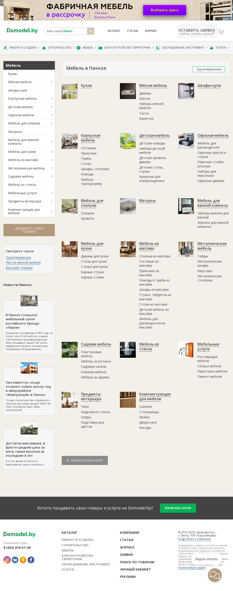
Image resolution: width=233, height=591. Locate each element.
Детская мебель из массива (154, 311)
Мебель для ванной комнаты (23, 141)
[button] (215, 575)
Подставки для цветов (92, 424)
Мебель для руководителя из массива (152, 323)
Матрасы (15, 131)
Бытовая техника (19, 268)
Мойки (144, 417)
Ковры (86, 417)
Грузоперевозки (18, 257)
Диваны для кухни (95, 256)
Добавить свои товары (29, 230)
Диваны (145, 93)
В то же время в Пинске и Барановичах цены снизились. (29, 447)
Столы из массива (153, 304)
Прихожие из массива (149, 273)
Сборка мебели (209, 366)
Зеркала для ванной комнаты (213, 224)
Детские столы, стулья (151, 169)
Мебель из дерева (95, 377)
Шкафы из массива (154, 289)
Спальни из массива (154, 256)
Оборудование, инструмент (182, 48)
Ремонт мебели (210, 376)
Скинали (145, 406)
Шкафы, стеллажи (95, 169)
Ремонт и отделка (21, 48)
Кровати (87, 218)
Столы (86, 163)
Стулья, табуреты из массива (155, 297)
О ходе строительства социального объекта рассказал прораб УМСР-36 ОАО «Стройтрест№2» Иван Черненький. (29, 390)
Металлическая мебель (26, 168)
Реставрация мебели (208, 359)
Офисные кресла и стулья (212, 154)
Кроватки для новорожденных (152, 178)
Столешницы (149, 412)
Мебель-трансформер (91, 181)
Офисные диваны (211, 181)
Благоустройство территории (126, 48)
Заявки (126, 554)
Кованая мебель (94, 372)
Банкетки (146, 118)
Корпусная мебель (22, 98)
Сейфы (203, 256)
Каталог (114, 31)
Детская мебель (20, 107)
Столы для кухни (94, 261)
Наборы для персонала (207, 173)
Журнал (150, 31)
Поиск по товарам (137, 562)
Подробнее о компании (194, 539)
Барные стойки (92, 277)
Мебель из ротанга (96, 361)
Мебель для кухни (22, 151)
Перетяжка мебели (212, 371)
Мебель (87, 48)
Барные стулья (92, 272)
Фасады (145, 427)
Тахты (144, 113)
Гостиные (88, 148)
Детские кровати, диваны (153, 160)
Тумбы (86, 158)
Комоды (87, 174)
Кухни (12, 74)
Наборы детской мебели (152, 150)
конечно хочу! (178, 508)
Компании (129, 532)
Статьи (132, 31)
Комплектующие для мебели (24, 211)
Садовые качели (93, 366)
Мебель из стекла (22, 184)
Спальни (87, 213)
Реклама (128, 576)
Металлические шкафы (210, 263)
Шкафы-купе (17, 90)
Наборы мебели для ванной (213, 215)
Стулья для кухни (94, 266)
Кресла (144, 98)
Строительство (58, 48)
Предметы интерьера (24, 201)
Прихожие (89, 153)
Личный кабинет (135, 569)
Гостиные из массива (149, 263)
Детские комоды (152, 143)
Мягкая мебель (20, 82)
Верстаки (205, 271)
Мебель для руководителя (208, 145)
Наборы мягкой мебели (151, 106)
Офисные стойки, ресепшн (211, 164)
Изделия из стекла (95, 412)
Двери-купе (148, 422)
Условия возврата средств (191, 567)
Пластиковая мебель (91, 354)
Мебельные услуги (22, 193)
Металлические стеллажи (210, 278)
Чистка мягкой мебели (23, 262)
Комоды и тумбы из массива (154, 282)
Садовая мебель (21, 176)
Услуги (220, 48)
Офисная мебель (21, 115)
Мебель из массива (23, 160)
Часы (85, 406)
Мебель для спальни (24, 123)
